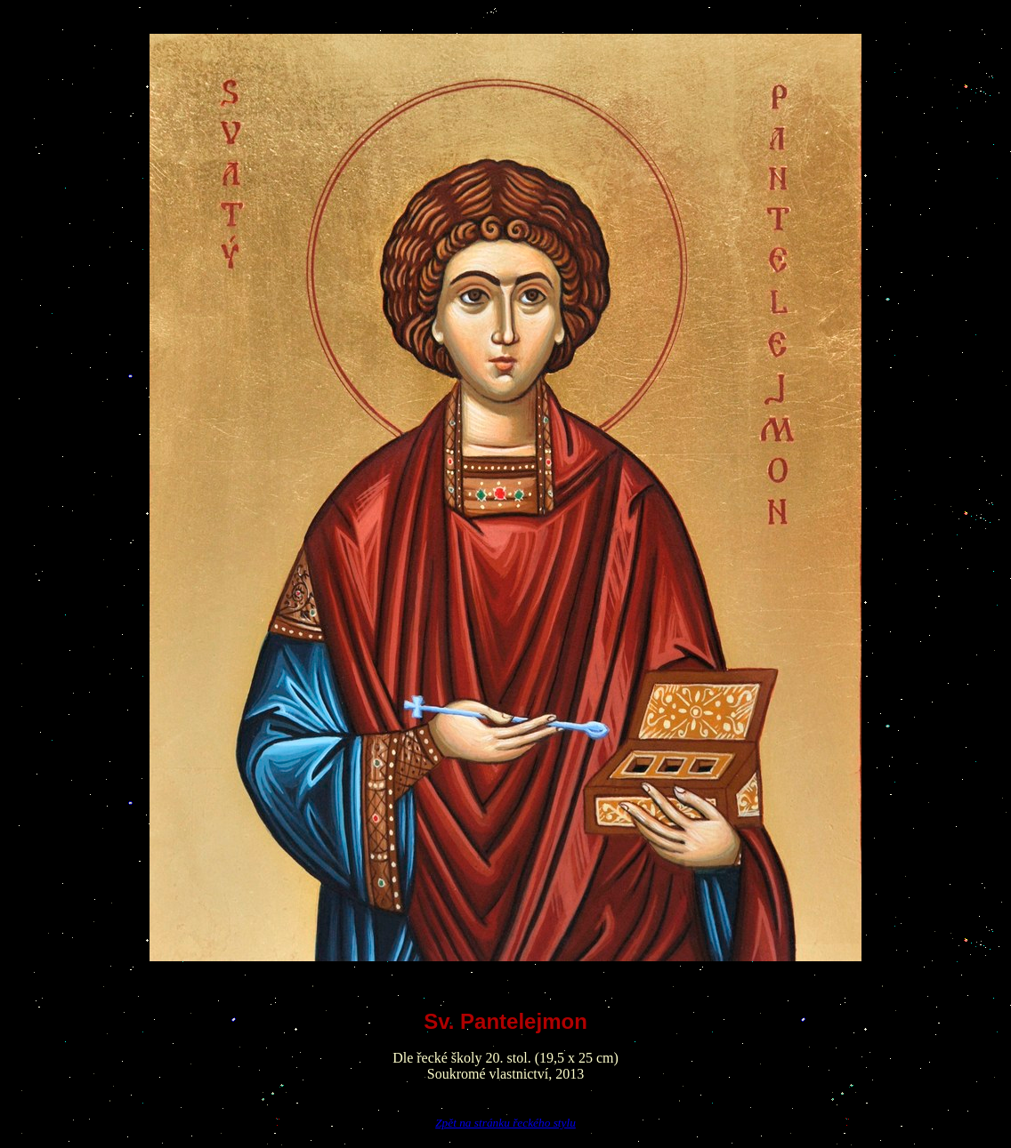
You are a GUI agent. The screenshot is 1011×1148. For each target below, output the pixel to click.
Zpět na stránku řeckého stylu (505, 1122)
